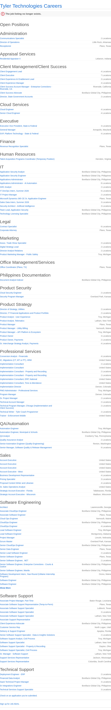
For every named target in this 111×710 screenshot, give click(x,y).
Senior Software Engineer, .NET (14, 560)
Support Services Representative (14, 658)
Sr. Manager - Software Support (14, 654)
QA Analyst (5, 436)
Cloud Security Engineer (10, 293)
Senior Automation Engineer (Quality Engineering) (22, 444)
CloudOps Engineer (8, 522)
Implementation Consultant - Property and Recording (23, 371)
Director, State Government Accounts (16, 97)
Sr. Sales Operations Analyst (12, 487)
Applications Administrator (11, 179)
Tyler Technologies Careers (31, 6)
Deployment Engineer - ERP (12, 674)
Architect (4, 507)
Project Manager (7, 537)
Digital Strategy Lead (9, 247)
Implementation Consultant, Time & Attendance (21, 383)
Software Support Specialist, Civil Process (18, 650)
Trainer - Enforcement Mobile (13, 416)
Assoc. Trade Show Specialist (13, 243)
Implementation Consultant (12, 364)
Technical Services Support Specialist (16, 689)
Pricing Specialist (7, 479)
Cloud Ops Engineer (9, 518)
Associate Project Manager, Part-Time (16, 601)
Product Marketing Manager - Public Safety (19, 254)
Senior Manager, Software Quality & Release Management (26, 447)
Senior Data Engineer (9, 549)
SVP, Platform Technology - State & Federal (19, 133)
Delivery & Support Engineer (12, 631)
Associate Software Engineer (13, 515)
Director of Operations (9, 42)
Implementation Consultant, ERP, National (18, 379)
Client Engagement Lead (11, 71)
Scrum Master (6, 541)
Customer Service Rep (10, 627)
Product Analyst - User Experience (15, 317)
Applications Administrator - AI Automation (18, 183)
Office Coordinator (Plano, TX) (13, 267)
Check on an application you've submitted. (18, 696)
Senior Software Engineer (11, 557)
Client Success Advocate (11, 93)
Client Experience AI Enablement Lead (17, 79)
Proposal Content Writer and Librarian (16, 483)
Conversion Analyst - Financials (14, 356)
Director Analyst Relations (11, 251)
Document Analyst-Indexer (11, 280)
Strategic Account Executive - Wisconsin (18, 494)
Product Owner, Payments (11, 340)
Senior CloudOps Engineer (12, 545)
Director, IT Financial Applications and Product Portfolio (24, 313)
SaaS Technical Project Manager (14, 682)
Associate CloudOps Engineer (13, 511)
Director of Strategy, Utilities (12, 309)
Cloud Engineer (7, 109)
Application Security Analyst (12, 172)
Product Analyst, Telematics (12, 321)
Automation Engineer (9, 428)
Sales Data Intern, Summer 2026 (14, 202)
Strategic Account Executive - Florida (16, 491)
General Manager (8, 130)
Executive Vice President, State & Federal (18, 126)
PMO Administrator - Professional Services (19, 390)
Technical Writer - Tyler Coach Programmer (19, 412)
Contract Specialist (8, 226)
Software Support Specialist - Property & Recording (22, 646)
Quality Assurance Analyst (11, 440)
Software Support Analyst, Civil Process (17, 639)
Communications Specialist (12, 38)
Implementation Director (10, 387)
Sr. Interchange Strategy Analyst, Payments (19, 343)
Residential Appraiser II (10, 59)
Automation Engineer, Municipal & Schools (19, 432)
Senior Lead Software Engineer (14, 553)
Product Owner (6, 336)
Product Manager (7, 324)
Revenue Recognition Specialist (14, 146)
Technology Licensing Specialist (14, 214)
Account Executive (8, 460)
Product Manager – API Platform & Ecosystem (20, 332)
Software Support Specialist (12, 642)
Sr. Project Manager (9, 398)
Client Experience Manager (12, 83)
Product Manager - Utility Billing (14, 328)
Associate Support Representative (15, 619)
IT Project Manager (8, 195)
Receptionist (5, 46)
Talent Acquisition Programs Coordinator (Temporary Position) (27, 159)
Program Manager (8, 394)
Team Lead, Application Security (14, 210)
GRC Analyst (5, 187)
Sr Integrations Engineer (10, 686)
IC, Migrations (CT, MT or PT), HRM (16, 360)
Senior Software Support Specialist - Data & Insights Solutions (27, 635)
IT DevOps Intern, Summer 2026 (14, 191)
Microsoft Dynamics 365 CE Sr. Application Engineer (23, 198)
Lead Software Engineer (10, 530)
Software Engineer (8, 580)
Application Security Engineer (13, 176)
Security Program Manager (12, 296)
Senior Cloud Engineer (10, 113)
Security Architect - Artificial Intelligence (17, 206)
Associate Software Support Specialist (17, 608)
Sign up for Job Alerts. (9, 704)
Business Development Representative (17, 475)
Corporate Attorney (8, 230)
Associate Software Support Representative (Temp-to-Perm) (26, 604)
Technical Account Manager (12, 402)
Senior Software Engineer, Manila (15, 570)
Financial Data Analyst (10, 678)
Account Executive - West (11, 472)
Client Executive (7, 75)
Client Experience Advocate (12, 623)
